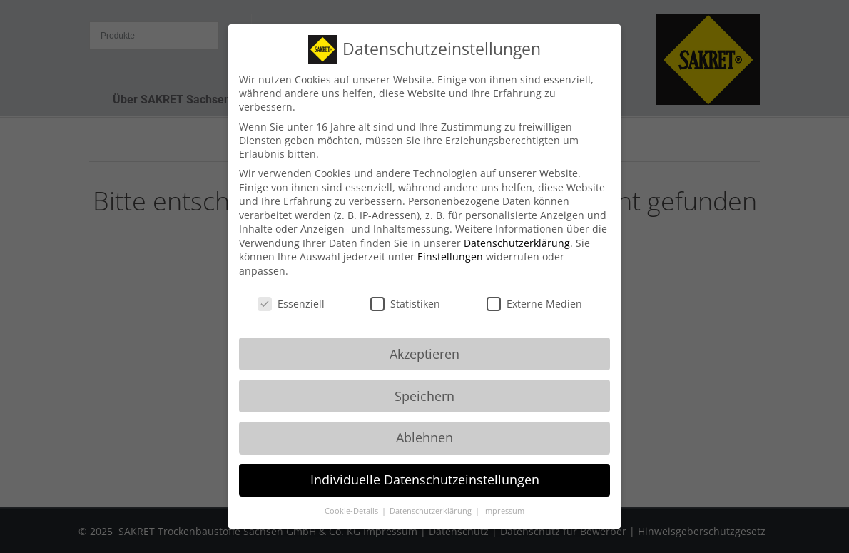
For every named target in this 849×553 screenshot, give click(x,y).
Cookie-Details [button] (352, 499)
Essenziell (291, 291)
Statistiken (405, 291)
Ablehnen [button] (424, 425)
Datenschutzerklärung (517, 231)
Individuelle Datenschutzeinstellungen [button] (424, 467)
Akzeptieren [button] (424, 341)
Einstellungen (450, 244)
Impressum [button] (503, 499)
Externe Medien (534, 291)
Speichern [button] (424, 383)
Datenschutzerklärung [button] (432, 499)
